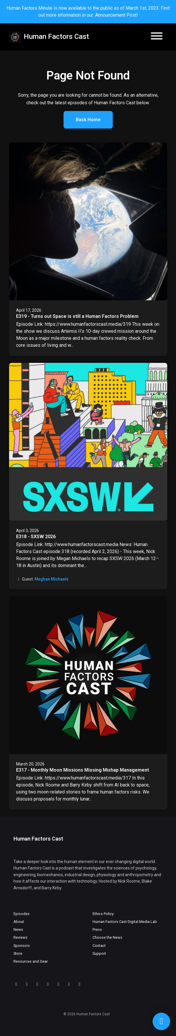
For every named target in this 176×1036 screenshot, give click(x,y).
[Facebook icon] (69, 984)
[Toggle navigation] (156, 37)
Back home (88, 119)
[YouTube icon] (37, 984)
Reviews (20, 937)
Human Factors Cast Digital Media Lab (125, 921)
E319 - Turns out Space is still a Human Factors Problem (77, 316)
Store (17, 953)
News (18, 929)
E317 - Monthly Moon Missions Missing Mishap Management (82, 770)
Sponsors (21, 945)
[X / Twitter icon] (58, 984)
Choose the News (107, 937)
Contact (99, 945)
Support (99, 953)
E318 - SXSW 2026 (36, 536)
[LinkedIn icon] (48, 984)
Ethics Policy (103, 914)
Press (97, 929)
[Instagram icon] (80, 984)
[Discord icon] (16, 984)
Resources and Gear (30, 961)
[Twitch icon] (27, 984)
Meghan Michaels (52, 579)
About (18, 921)
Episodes (21, 914)
